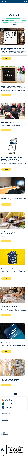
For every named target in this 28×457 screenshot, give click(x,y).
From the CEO (14, 24)
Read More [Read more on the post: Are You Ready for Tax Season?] (6, 94)
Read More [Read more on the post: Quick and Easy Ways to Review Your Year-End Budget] (6, 240)
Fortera (7, 20)
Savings (24, 20)
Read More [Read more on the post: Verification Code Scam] (6, 351)
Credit (3, 20)
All (3, 18)
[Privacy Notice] (3, 433)
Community (23, 18)
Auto (15, 20)
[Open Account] (14, 404)
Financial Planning (15, 22)
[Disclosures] (2, 431)
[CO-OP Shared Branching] (4, 420)
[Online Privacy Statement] (4, 434)
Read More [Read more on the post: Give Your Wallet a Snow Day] (6, 385)
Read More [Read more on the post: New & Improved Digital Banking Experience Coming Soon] (6, 169)
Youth (10, 22)
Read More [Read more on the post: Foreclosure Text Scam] (6, 278)
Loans (12, 20)
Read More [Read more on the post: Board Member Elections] (6, 204)
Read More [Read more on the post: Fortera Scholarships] (6, 129)
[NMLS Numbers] (3, 432)
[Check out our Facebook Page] (2, 455)
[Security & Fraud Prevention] (5, 428)
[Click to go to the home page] (4, 1)
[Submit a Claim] (3, 435)
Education (22, 22)
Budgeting (8, 18)
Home (20, 20)
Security (5, 22)
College (18, 18)
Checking (13, 18)
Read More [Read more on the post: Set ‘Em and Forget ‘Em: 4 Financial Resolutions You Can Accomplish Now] (6, 58)
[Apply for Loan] (14, 407)
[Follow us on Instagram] (3, 455)
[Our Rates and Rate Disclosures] (14, 400)
